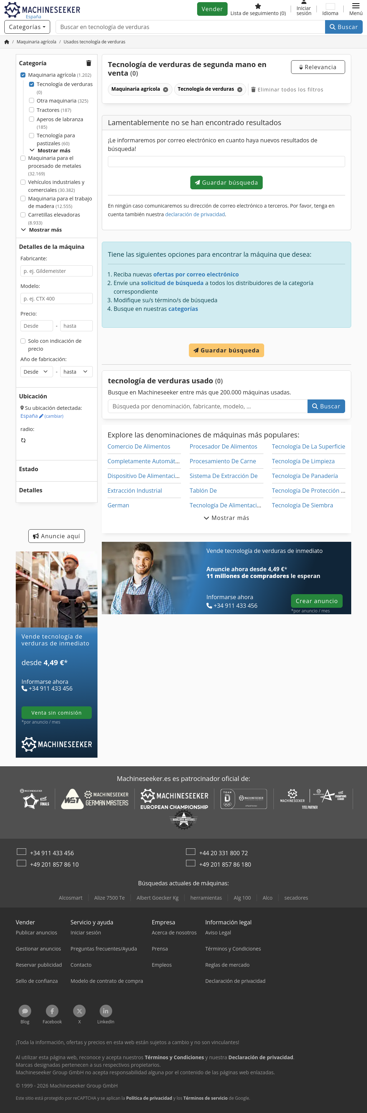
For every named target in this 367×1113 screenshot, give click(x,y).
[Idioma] (330, 9)
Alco (268, 897)
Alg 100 (242, 897)
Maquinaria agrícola (59, 74)
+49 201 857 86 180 (225, 864)
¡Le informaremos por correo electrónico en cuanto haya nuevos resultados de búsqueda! (213, 144)
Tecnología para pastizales (56, 139)
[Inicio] (6, 42)
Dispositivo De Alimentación (145, 476)
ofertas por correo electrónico (196, 274)
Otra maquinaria (63, 100)
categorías (183, 309)
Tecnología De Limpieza (303, 461)
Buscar (344, 27)
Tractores (54, 109)
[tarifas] (56, 671)
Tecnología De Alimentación (227, 505)
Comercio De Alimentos (139, 446)
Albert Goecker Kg (157, 897)
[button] (356, 9)
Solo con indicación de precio (55, 344)
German (118, 505)
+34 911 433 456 (52, 853)
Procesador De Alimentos (223, 446)
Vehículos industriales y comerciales (56, 186)
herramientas (206, 897)
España (41, 415)
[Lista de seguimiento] (258, 9)
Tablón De (203, 490)
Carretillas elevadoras (54, 218)
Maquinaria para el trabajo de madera (60, 202)
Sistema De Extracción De (224, 476)
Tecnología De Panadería (305, 476)
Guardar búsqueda (226, 182)
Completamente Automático (145, 461)
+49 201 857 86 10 (54, 864)
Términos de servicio (206, 1098)
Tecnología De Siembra (302, 505)
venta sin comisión (57, 712)
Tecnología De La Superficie (308, 446)
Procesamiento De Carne (223, 461)
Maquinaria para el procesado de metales (54, 166)
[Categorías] (27, 27)
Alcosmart (70, 897)
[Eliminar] (165, 89)
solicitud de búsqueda (172, 283)
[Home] (36, 42)
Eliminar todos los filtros (287, 89)
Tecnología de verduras (65, 88)
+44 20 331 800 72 (223, 853)
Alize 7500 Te (109, 897)
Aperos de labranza (60, 123)
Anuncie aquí (56, 536)
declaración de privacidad (195, 214)
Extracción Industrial (135, 490)
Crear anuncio (317, 601)
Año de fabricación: (43, 359)
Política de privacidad (149, 1098)
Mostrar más (49, 150)
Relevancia (318, 67)
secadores (296, 897)
